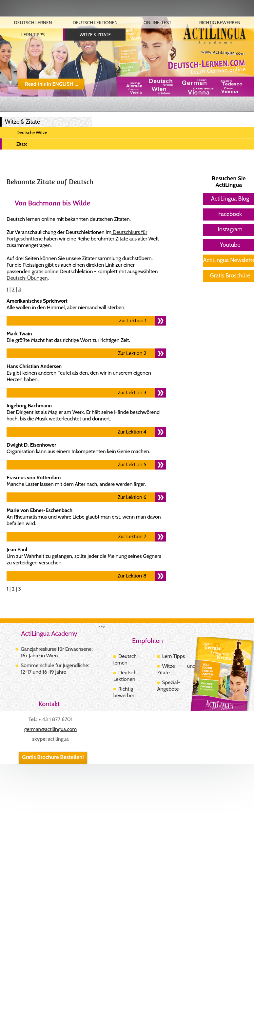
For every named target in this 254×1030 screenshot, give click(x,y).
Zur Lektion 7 (132, 536)
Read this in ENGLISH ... (51, 84)
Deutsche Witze (31, 132)
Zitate (22, 144)
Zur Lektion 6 (132, 497)
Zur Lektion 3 (132, 392)
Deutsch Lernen (33, 23)
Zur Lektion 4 (132, 432)
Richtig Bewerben (220, 23)
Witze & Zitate (95, 35)
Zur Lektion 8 (131, 576)
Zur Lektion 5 (132, 464)
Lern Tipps (33, 35)
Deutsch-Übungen (27, 278)
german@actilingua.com (50, 729)
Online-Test (157, 23)
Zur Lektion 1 (133, 320)
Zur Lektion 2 (132, 353)
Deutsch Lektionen (95, 23)
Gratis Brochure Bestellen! (53, 757)
